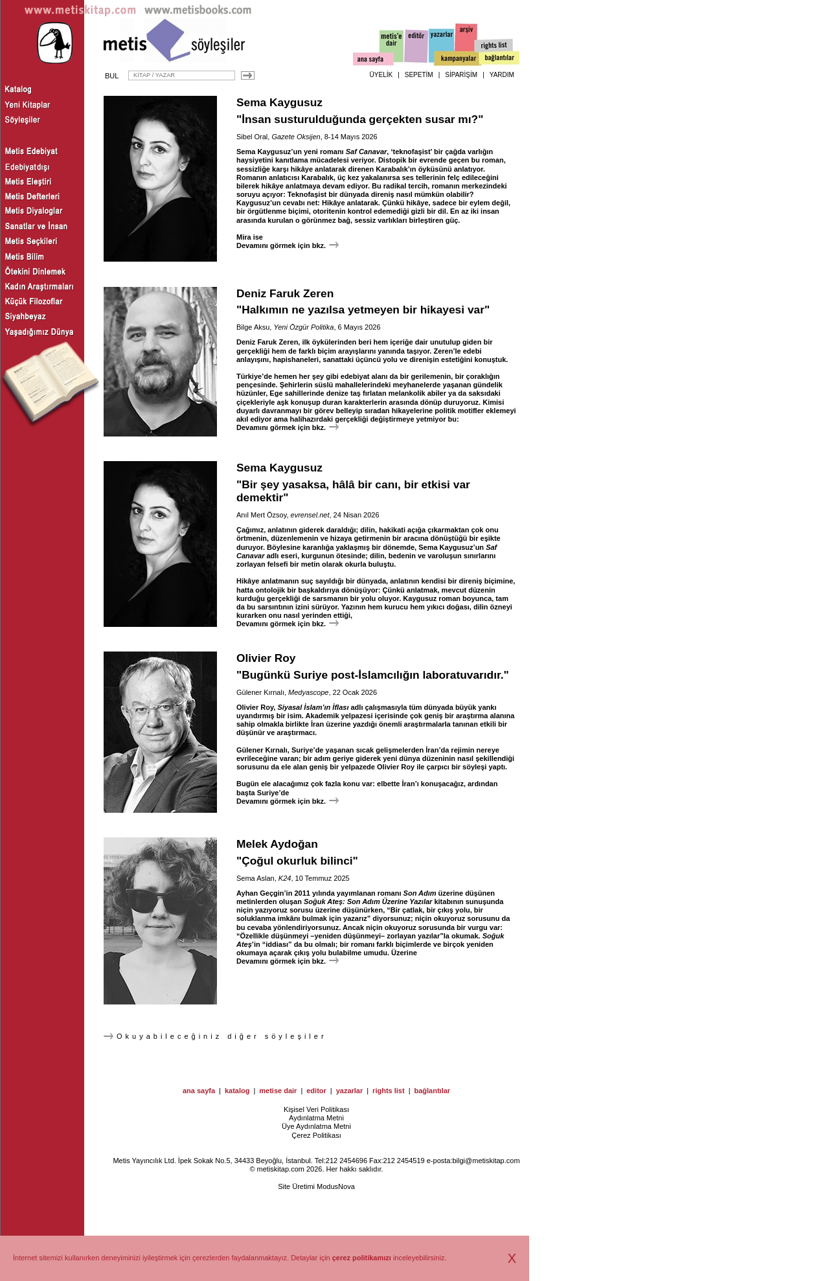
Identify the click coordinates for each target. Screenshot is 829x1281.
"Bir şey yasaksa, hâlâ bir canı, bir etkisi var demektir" (353, 491)
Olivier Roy (266, 658)
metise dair (278, 1090)
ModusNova (336, 1186)
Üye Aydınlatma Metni (316, 1126)
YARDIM (502, 74)
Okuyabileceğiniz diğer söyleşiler (215, 1036)
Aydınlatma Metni (316, 1118)
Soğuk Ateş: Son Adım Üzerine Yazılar (368, 901)
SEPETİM (419, 74)
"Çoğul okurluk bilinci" (297, 860)
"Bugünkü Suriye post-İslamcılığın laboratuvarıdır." (372, 674)
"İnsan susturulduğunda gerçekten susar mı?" (359, 119)
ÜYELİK (381, 74)
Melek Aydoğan (277, 843)
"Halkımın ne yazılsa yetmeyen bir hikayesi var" (363, 309)
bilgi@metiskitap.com (485, 1160)
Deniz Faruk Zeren (285, 293)
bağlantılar (432, 1090)
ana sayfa (199, 1090)
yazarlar (349, 1090)
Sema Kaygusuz (279, 102)
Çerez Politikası (316, 1135)
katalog (237, 1090)
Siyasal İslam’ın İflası (312, 707)
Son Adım (420, 893)
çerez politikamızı (361, 1258)
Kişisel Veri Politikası (316, 1109)
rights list (388, 1090)
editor (316, 1090)
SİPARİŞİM (461, 74)
